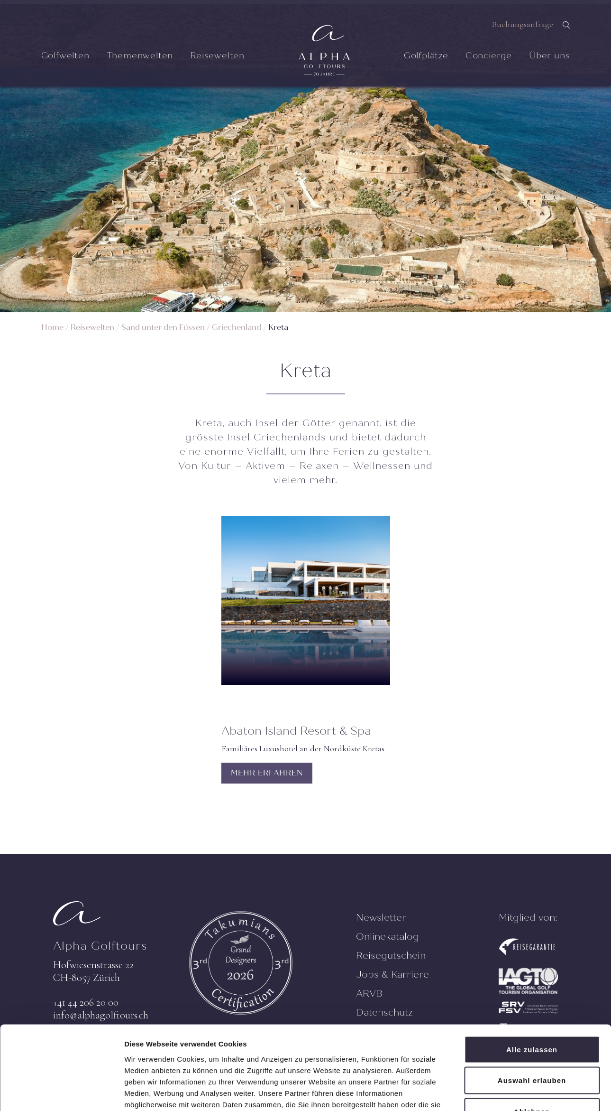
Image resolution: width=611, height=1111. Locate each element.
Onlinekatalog (387, 937)
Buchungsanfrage (522, 24)
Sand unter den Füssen (163, 327)
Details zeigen (504, 1092)
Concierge (488, 55)
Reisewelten (217, 55)
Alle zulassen (531, 986)
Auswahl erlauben (532, 1018)
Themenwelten (140, 55)
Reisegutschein (391, 956)
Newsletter (381, 918)
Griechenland (236, 327)
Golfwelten (65, 55)
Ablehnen (532, 1049)
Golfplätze (426, 55)
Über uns (549, 55)
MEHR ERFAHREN (267, 772)
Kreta (278, 327)
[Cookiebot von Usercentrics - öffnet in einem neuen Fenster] (61, 1092)
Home (52, 327)
